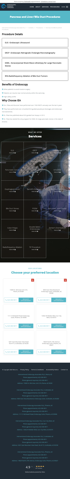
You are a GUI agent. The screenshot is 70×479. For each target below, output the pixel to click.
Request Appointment (26, 300)
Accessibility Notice (52, 370)
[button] (67, 7)
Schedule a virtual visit (48, 1)
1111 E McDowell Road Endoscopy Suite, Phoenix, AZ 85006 (19, 316)
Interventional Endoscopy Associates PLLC (14, 28)
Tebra (43, 472)
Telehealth (27, 1)
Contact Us (64, 370)
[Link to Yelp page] (32, 280)
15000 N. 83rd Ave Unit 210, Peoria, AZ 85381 (19, 290)
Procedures (39, 28)
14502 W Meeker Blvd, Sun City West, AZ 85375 (51, 316)
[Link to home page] (11, 6)
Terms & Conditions (37, 370)
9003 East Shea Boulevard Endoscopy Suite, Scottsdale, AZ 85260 (51, 291)
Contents (31, 28)
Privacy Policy (24, 370)
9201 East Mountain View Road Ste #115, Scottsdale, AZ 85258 (19, 342)
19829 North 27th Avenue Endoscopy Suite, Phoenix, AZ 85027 (51, 343)
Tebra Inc (15, 370)
